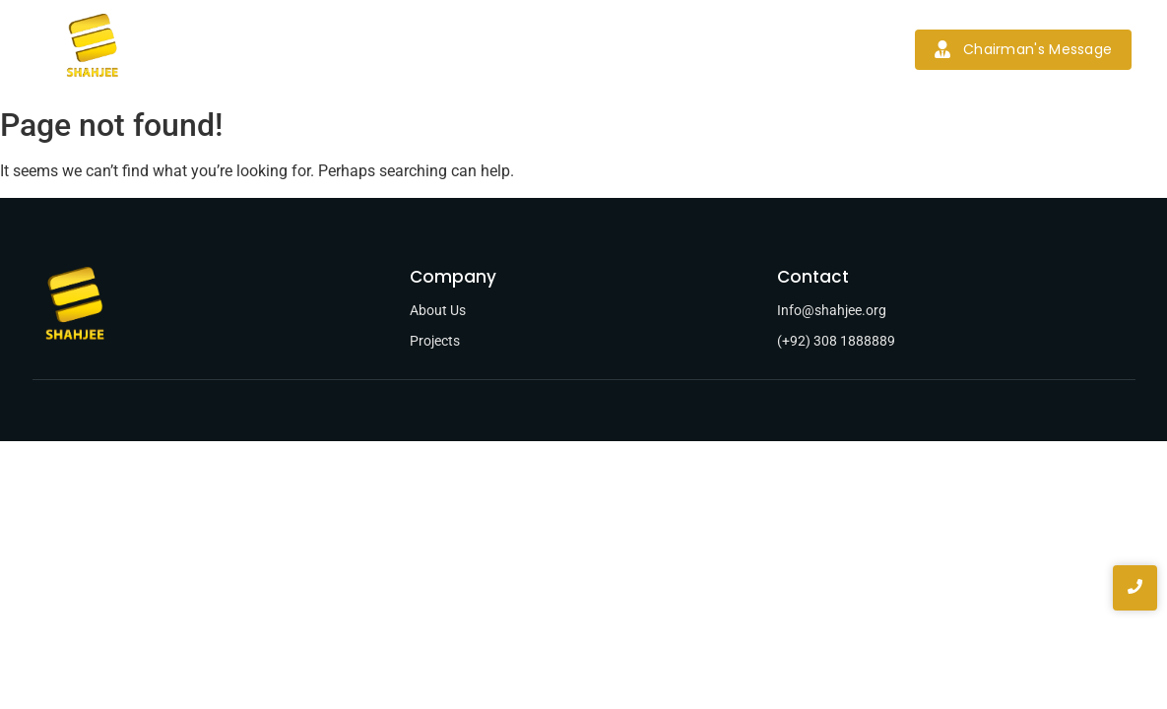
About (362, 49)
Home (285, 49)
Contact (762, 49)
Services (448, 49)
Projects (541, 49)
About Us (438, 310)
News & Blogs (651, 49)
